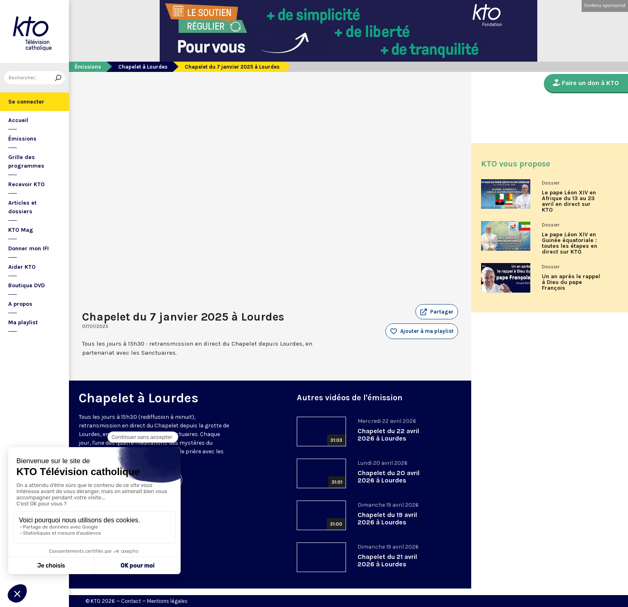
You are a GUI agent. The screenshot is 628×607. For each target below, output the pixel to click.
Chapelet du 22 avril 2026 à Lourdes (388, 434)
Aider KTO (22, 266)
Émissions (22, 138)
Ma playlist (23, 322)
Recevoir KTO (26, 184)
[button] (436, 312)
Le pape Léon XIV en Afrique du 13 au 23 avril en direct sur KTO (569, 201)
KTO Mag (20, 229)
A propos (20, 303)
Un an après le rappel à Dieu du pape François (571, 282)
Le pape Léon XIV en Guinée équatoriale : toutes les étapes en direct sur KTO (569, 243)
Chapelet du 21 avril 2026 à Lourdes (387, 560)
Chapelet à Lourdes (142, 67)
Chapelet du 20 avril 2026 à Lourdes (388, 476)
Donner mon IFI (28, 248)
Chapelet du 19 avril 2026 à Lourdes (387, 518)
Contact (131, 601)
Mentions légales (167, 601)
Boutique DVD (26, 285)
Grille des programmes (26, 161)
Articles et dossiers (22, 207)
